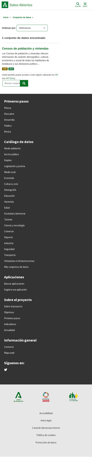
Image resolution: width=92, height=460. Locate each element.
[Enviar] (24, 83)
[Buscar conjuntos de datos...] (15, 83)
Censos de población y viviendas (25, 48)
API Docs (10, 78)
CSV (5, 69)
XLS (11, 69)
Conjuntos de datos (22, 17)
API (56, 75)
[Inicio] (5, 17)
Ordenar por (8, 28)
